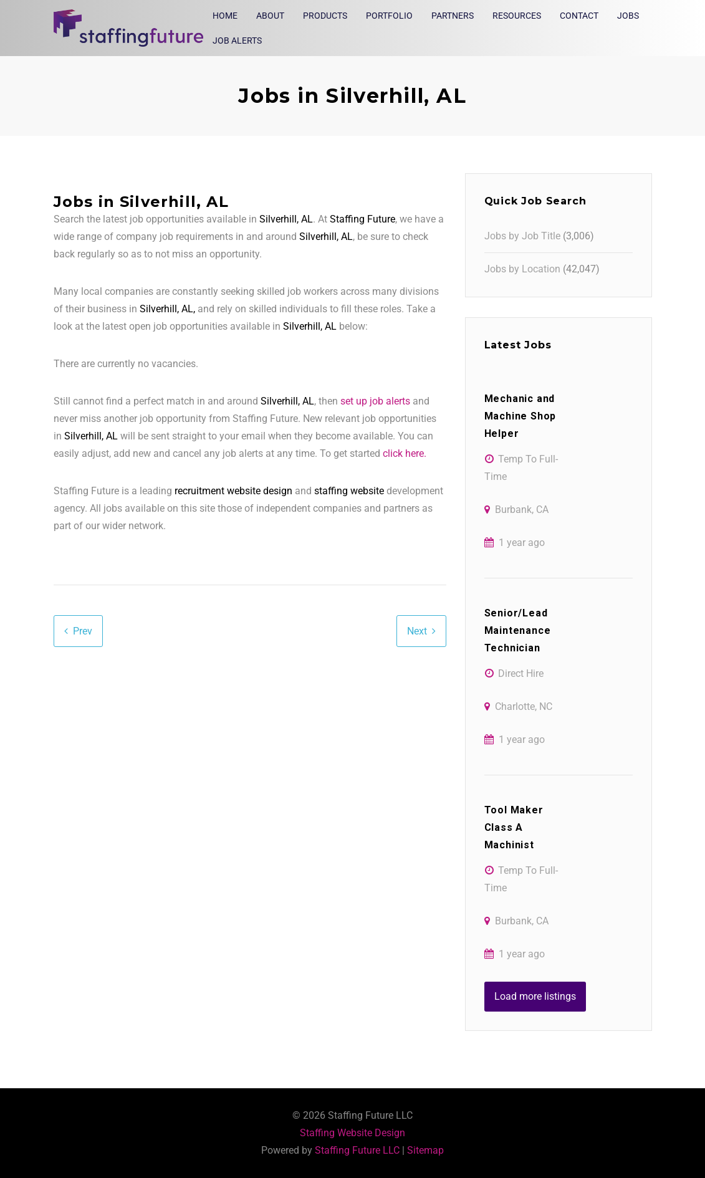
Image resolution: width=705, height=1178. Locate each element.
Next (417, 631)
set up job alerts (375, 401)
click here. (404, 453)
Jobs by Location (522, 269)
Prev (82, 631)
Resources (516, 16)
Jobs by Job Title (522, 236)
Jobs (628, 16)
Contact (579, 16)
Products (325, 16)
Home (225, 16)
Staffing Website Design (352, 1133)
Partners (452, 16)
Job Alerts (237, 40)
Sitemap (425, 1150)
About (270, 16)
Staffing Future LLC (357, 1150)
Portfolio (389, 16)
